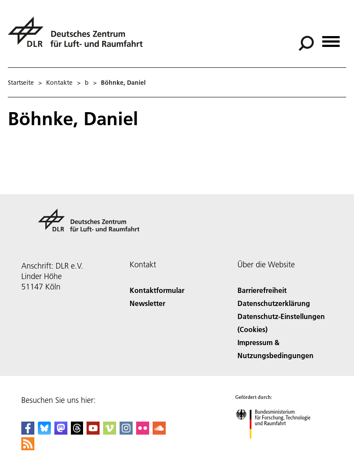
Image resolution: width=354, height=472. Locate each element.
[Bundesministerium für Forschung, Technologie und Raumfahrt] (278, 446)
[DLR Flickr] (142, 432)
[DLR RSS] (27, 447)
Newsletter (147, 303)
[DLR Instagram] (126, 432)
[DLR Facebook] (27, 432)
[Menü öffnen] (331, 38)
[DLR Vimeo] (109, 432)
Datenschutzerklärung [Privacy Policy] (273, 303)
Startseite (21, 83)
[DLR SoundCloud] (159, 432)
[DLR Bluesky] (44, 432)
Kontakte (59, 83)
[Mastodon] (60, 432)
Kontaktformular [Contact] (157, 290)
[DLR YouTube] (93, 432)
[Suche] (306, 43)
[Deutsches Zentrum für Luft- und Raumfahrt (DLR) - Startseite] (79, 37)
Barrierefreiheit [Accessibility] (262, 290)
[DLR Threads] (77, 432)
